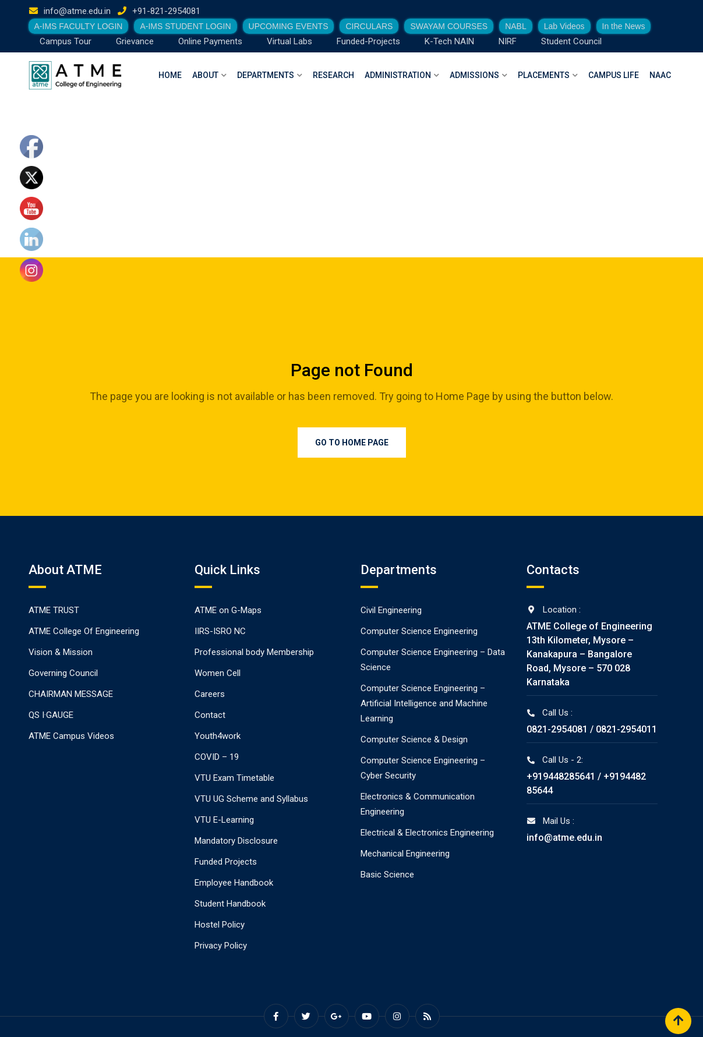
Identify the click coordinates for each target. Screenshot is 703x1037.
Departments (265, 75)
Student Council (571, 41)
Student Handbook (230, 903)
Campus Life (613, 75)
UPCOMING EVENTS (288, 26)
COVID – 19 (217, 757)
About (205, 75)
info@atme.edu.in (77, 11)
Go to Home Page (351, 442)
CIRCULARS (369, 26)
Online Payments (210, 41)
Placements (544, 75)
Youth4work (218, 736)
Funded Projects (226, 862)
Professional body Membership (254, 652)
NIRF (508, 41)
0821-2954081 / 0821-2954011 (592, 729)
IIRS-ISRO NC (220, 631)
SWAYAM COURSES (448, 26)
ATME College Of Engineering (84, 631)
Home (170, 75)
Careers (210, 694)
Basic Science (387, 874)
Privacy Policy (221, 945)
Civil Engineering (391, 610)
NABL (516, 26)
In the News (623, 26)
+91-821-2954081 (166, 11)
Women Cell (218, 673)
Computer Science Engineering (419, 631)
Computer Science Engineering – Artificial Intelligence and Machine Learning (424, 703)
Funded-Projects (368, 41)
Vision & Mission (61, 652)
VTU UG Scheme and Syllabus (251, 799)
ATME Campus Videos (71, 736)
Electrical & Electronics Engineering (427, 832)
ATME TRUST (54, 610)
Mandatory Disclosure (236, 841)
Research (333, 75)
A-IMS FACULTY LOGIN (78, 26)
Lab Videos (564, 26)
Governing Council (63, 673)
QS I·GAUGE (51, 715)
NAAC (660, 75)
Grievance (135, 41)
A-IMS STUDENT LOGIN (185, 26)
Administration (398, 75)
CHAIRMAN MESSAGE (71, 694)
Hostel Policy (220, 924)
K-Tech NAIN (449, 41)
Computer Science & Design (414, 739)
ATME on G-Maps (228, 610)
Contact (210, 715)
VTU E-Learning (224, 820)
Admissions (474, 75)
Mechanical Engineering (405, 853)
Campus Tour (65, 41)
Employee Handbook (234, 882)
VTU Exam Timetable (234, 778)
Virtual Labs (289, 41)
